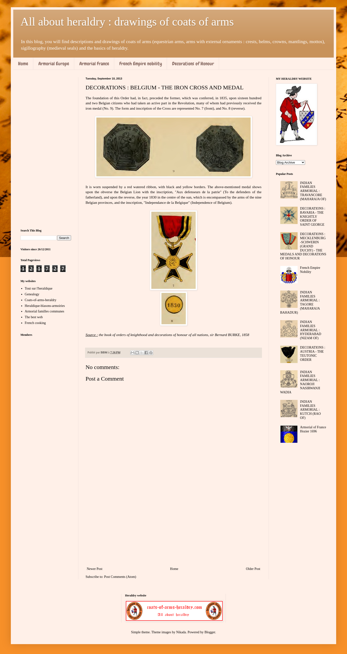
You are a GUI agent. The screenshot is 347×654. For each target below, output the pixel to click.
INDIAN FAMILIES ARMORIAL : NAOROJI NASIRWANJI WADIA (300, 382)
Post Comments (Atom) (120, 577)
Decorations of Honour (193, 63)
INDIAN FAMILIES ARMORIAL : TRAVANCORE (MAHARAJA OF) (313, 191)
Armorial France (94, 63)
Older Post (253, 569)
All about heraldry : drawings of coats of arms (127, 21)
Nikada (181, 632)
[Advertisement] (173, 526)
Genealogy (32, 294)
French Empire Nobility (310, 270)
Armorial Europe (53, 63)
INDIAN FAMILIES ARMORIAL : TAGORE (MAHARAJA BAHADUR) (300, 302)
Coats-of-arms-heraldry (40, 300)
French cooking (35, 323)
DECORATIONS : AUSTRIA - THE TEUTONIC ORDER (312, 353)
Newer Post (94, 569)
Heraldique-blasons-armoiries (45, 306)
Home (23, 63)
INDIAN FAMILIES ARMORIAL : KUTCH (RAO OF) (310, 410)
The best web (34, 317)
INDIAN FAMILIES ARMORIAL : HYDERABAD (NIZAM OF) (310, 330)
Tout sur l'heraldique (39, 288)
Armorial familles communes (44, 311)
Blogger (209, 632)
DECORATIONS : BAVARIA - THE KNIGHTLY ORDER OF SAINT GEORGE (312, 216)
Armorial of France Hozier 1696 (313, 429)
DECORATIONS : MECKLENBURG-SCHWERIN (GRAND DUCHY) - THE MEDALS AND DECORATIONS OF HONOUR (303, 246)
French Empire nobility (140, 63)
